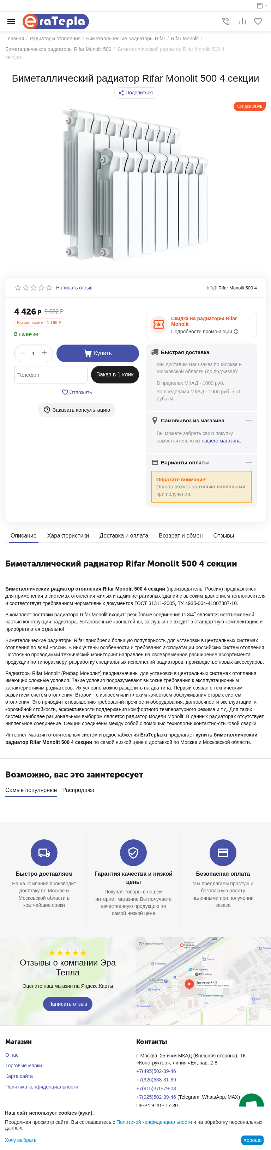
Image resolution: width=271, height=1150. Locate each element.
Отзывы (223, 536)
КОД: (212, 288)
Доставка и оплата (124, 536)
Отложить (76, 392)
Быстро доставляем (44, 871)
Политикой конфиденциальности (154, 1122)
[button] (136, 93)
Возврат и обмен (181, 536)
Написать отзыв (68, 1001)
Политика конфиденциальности (41, 1084)
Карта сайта (19, 1073)
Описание (24, 536)
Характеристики (68, 536)
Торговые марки (23, 1063)
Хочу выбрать (20, 1140)
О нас (11, 1052)
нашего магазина (221, 441)
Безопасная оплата (223, 871)
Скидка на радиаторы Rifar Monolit (204, 321)
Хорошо (252, 1140)
